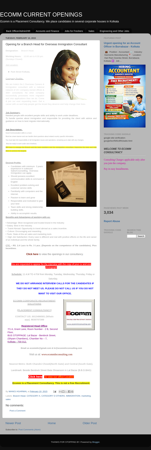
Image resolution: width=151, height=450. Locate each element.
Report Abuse (112, 221)
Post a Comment (17, 410)
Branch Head (19, 396)
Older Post (90, 423)
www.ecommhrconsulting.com (57, 354)
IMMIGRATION (73, 396)
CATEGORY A (33, 396)
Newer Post (13, 423)
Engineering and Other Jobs (114, 31)
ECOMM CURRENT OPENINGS (41, 14)
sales (8, 399)
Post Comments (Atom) (30, 429)
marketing (86, 396)
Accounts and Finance (47, 31)
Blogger (96, 442)
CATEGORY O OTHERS (53, 396)
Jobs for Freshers (74, 31)
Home (52, 423)
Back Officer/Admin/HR (18, 31)
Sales (91, 31)
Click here (32, 254)
